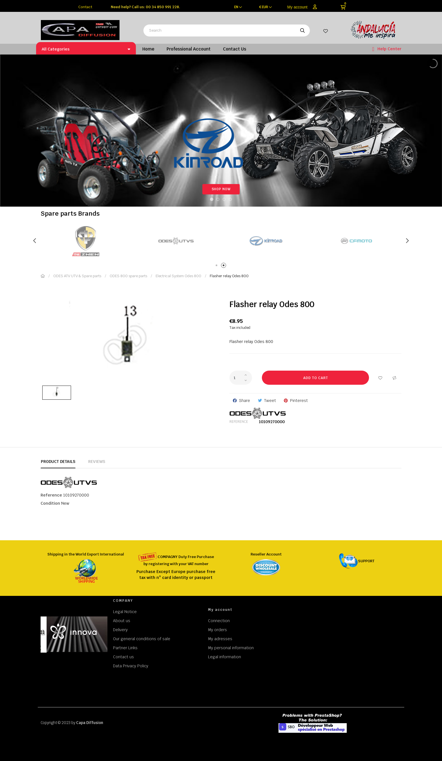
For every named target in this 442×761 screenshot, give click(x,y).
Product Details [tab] (58, 461)
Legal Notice (125, 611)
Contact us (123, 656)
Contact (85, 7)
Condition (50, 503)
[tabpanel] (88, 241)
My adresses (220, 638)
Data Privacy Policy (130, 665)
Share (244, 400)
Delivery (120, 629)
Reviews (96, 461)
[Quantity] (240, 378)
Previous (35, 240)
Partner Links (125, 647)
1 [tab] (217, 266)
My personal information (231, 647)
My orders (217, 629)
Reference (238, 421)
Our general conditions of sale (141, 638)
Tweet (270, 400)
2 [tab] (224, 266)
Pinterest (299, 400)
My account (297, 7)
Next (407, 240)
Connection (219, 620)
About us (121, 620)
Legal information (224, 656)
